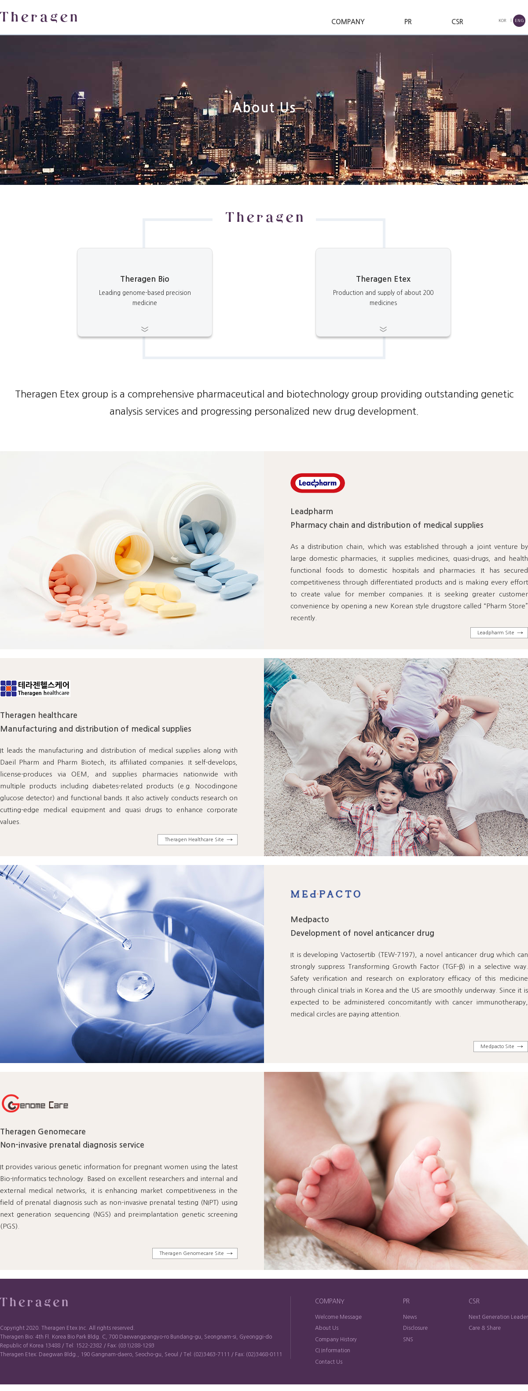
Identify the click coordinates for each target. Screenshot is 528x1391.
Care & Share (485, 1328)
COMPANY (348, 21)
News (410, 1317)
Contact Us (328, 1362)
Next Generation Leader (498, 1317)
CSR (457, 21)
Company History (336, 1339)
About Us (326, 1328)
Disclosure (415, 1328)
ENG (519, 20)
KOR (502, 20)
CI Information (332, 1350)
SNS (408, 1339)
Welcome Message (338, 1317)
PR (408, 21)
